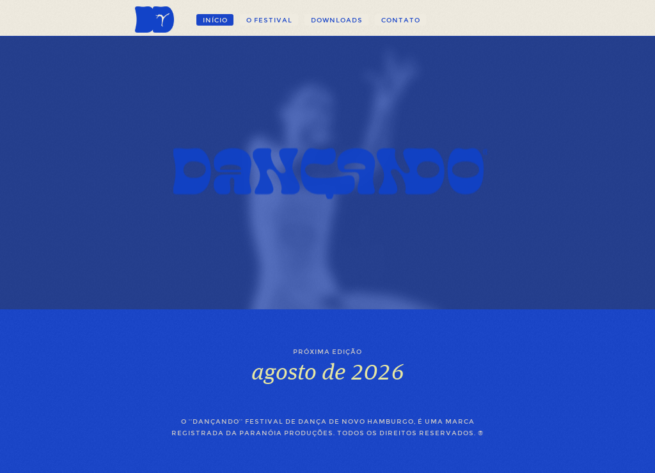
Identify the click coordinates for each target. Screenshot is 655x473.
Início (215, 20)
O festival (269, 20)
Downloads (337, 20)
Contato (400, 20)
